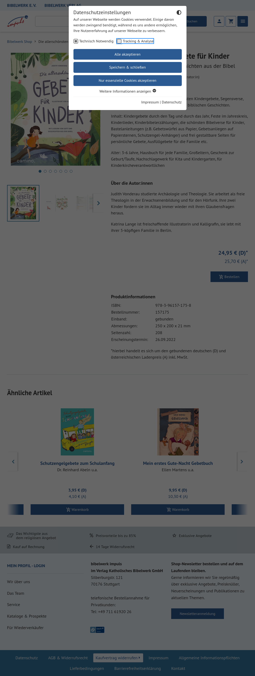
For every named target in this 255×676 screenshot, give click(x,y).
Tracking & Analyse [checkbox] (138, 41)
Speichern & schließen (127, 67)
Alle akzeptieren (127, 54)
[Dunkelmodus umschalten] (179, 13)
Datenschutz (172, 102)
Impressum (150, 102)
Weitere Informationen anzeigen (127, 91)
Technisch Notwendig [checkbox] (96, 41)
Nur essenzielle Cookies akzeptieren (127, 80)
